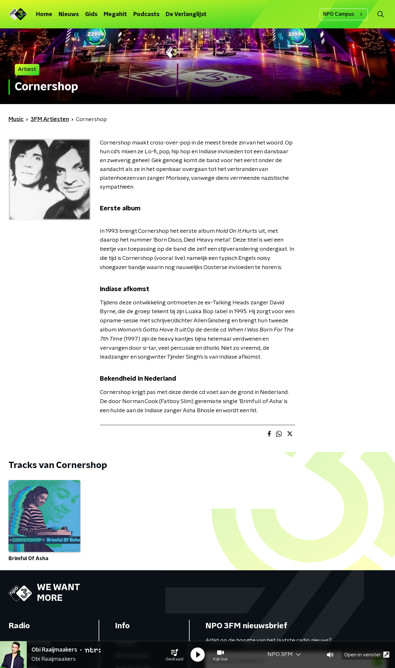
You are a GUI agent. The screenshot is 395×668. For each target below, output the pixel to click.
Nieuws (69, 14)
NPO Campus (343, 14)
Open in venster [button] (366, 655)
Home (44, 14)
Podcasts (146, 14)
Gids (91, 14)
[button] (174, 655)
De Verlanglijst (186, 14)
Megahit (115, 14)
